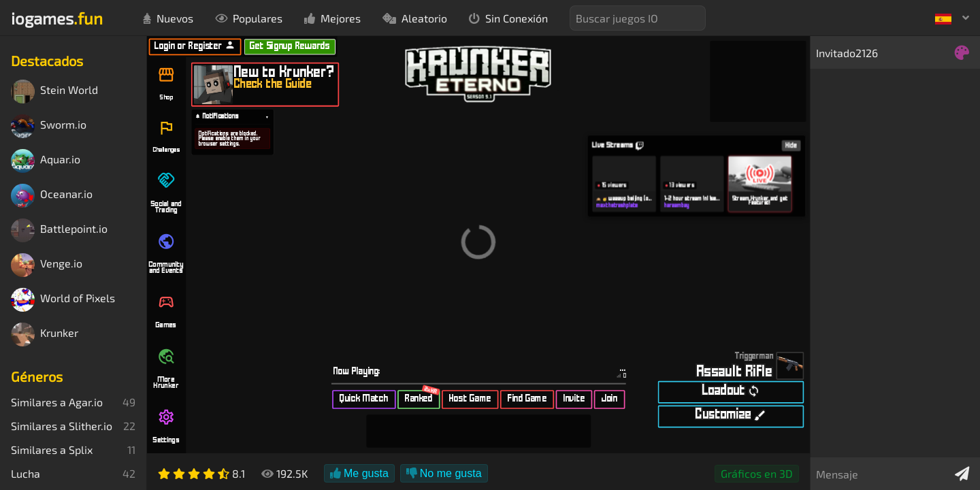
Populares (248, 18)
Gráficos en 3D (757, 473)
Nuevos (168, 18)
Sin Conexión (508, 18)
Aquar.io (45, 161)
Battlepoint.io (59, 230)
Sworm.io (48, 126)
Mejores (332, 18)
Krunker (44, 334)
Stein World (54, 91)
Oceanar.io (52, 196)
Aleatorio (414, 18)
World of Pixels (63, 300)
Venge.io (46, 265)
